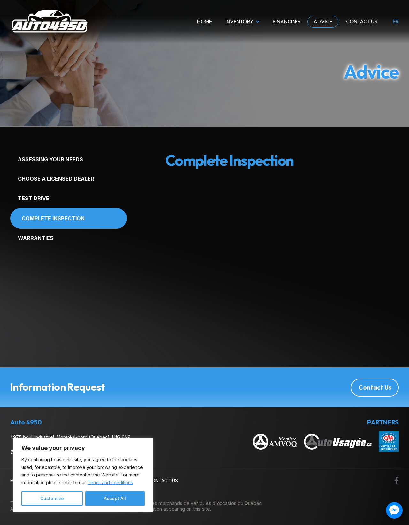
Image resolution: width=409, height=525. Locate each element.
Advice (322, 21)
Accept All (115, 498)
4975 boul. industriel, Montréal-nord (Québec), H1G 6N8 (70, 437)
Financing (286, 21)
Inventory (239, 21)
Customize (52, 498)
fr (396, 22)
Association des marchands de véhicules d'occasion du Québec (192, 503)
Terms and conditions (110, 482)
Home (204, 21)
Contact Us (361, 21)
